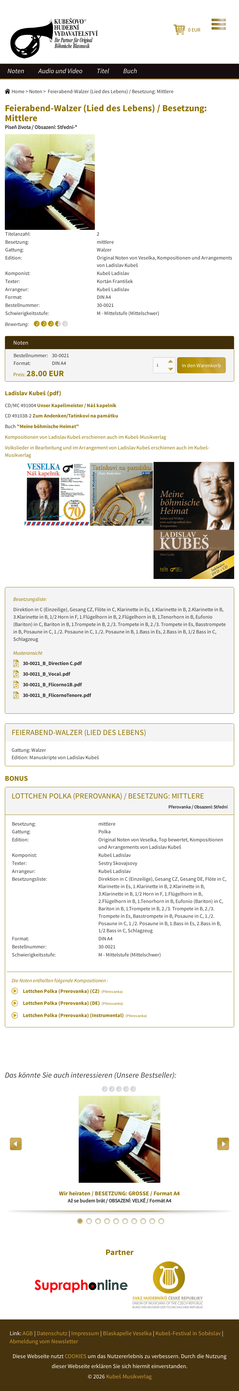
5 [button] (116, 1221)
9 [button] (152, 1221)
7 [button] (134, 1221)
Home (18, 91)
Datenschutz (52, 1333)
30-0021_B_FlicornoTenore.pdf (57, 695)
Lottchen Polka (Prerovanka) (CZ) (73, 991)
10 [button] (161, 1221)
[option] (119, 1144)
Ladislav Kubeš (25, 393)
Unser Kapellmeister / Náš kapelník (76, 405)
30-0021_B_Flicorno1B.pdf (52, 684)
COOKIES (75, 1356)
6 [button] (125, 1221)
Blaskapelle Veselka (127, 1333)
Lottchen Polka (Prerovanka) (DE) (73, 1003)
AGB (28, 1333)
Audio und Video (60, 71)
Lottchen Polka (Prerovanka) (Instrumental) (85, 1015)
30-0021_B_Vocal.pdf (46, 674)
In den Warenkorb (201, 365)
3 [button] (98, 1221)
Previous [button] (16, 1144)
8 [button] (143, 1221)
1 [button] (80, 1221)
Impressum (85, 1333)
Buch (130, 71)
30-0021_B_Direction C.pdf (52, 663)
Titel (103, 71)
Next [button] (223, 1144)
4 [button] (107, 1221)
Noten (15, 71)
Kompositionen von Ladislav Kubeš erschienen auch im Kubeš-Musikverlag (85, 437)
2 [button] (89, 1221)
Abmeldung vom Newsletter (44, 1341)
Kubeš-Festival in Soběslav (188, 1333)
